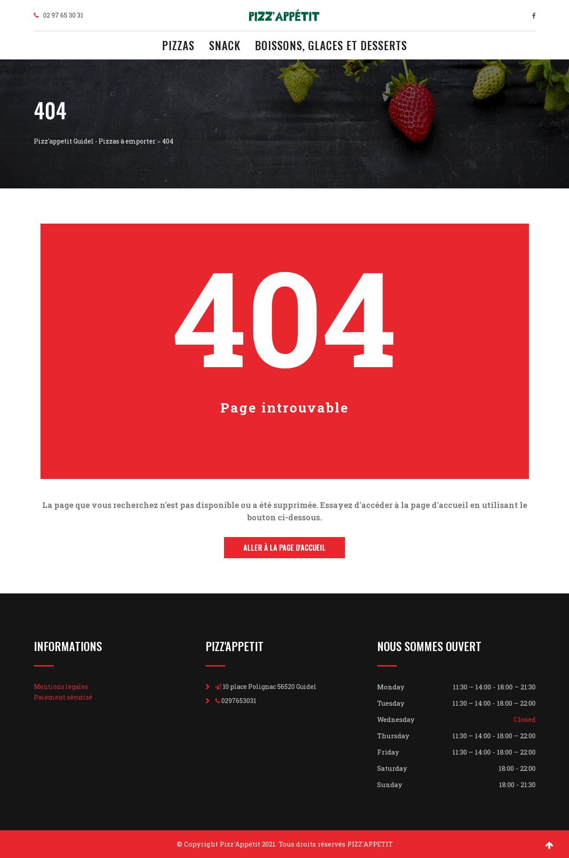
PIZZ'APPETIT (370, 844)
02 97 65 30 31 (63, 15)
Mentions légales (61, 686)
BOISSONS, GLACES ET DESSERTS (331, 46)
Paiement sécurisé (63, 697)
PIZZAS (178, 46)
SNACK (224, 46)
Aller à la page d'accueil (284, 547)
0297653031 (238, 700)
